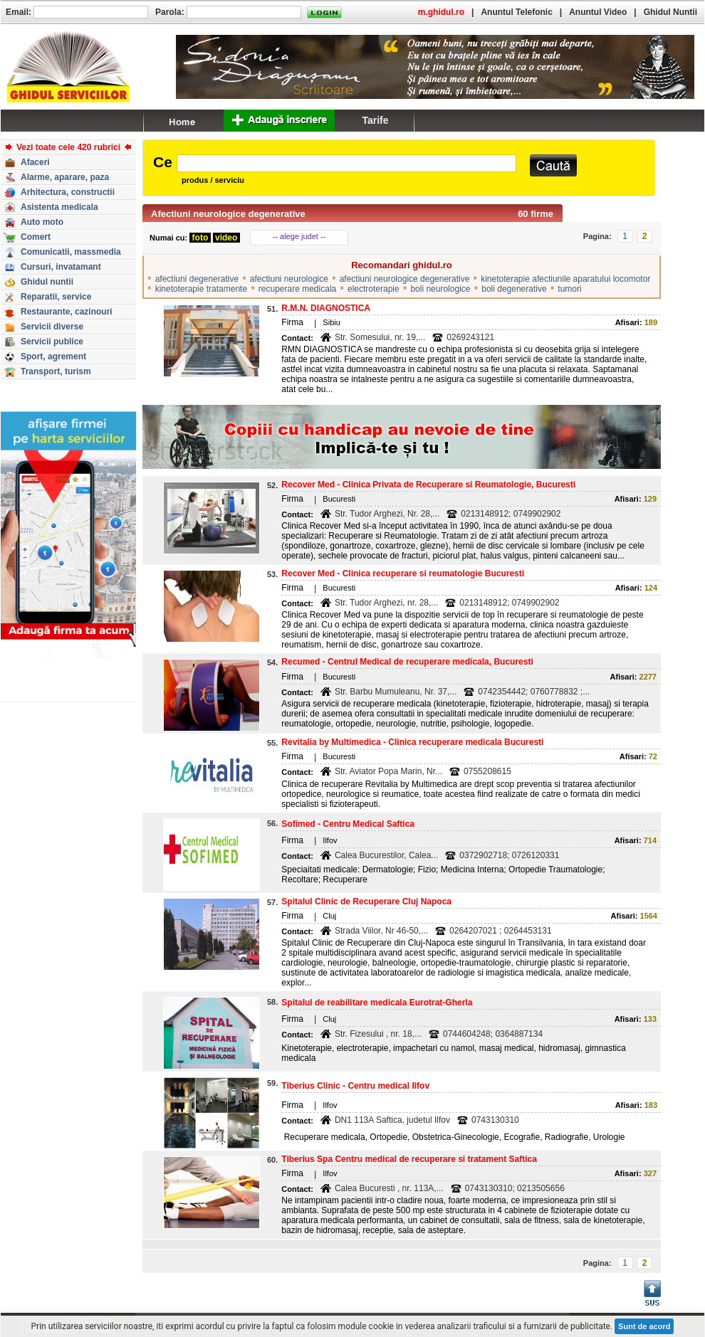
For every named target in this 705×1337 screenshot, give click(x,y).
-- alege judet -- (299, 236)
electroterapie (374, 289)
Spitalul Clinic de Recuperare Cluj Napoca (366, 902)
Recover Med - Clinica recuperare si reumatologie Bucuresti (402, 573)
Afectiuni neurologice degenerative (228, 213)
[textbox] (346, 163)
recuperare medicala (297, 289)
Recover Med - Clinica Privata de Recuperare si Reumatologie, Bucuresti (428, 485)
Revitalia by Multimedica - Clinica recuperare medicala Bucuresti (412, 742)
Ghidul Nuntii (670, 12)
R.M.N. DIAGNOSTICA (325, 308)
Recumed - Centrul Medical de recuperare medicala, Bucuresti (407, 662)
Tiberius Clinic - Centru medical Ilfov (355, 1086)
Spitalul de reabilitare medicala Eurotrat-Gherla (376, 1003)
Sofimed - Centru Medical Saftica (347, 824)
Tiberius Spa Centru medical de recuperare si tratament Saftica (409, 1159)
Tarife (375, 120)
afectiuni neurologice (289, 279)
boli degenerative (513, 289)
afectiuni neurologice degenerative (405, 279)
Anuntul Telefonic (516, 12)
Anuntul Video (598, 12)
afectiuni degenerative (197, 279)
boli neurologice (440, 289)
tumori (569, 289)
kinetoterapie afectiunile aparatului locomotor (565, 279)
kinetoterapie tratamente (201, 289)
